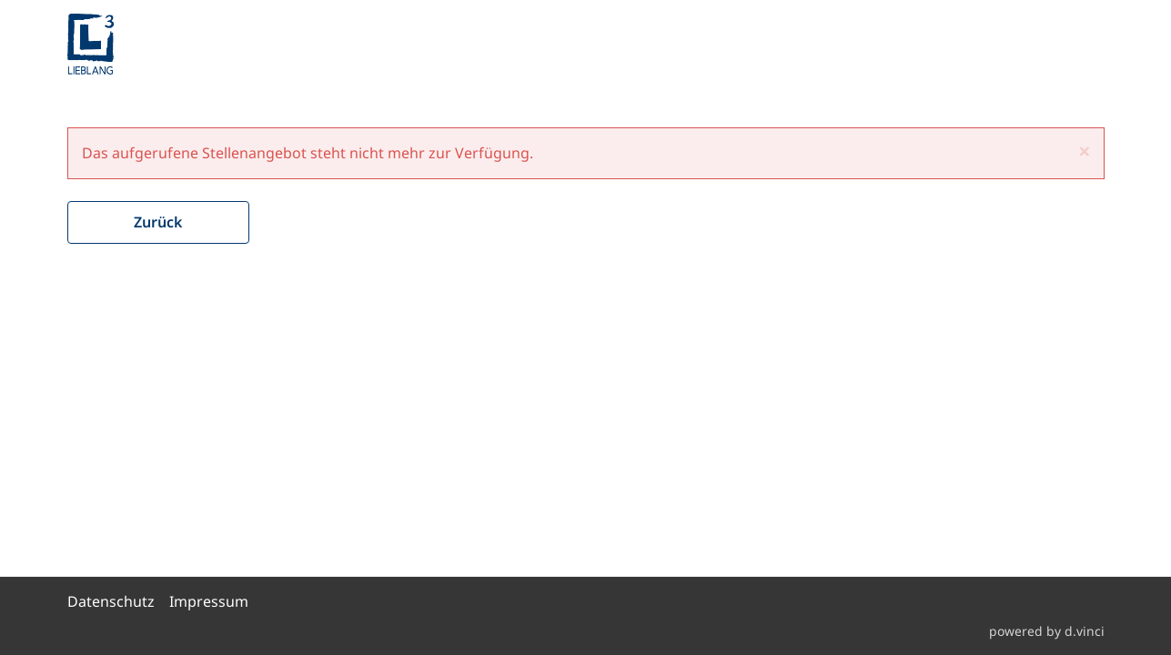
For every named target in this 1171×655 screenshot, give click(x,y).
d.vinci (1085, 631)
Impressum (208, 601)
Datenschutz (111, 601)
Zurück (158, 222)
